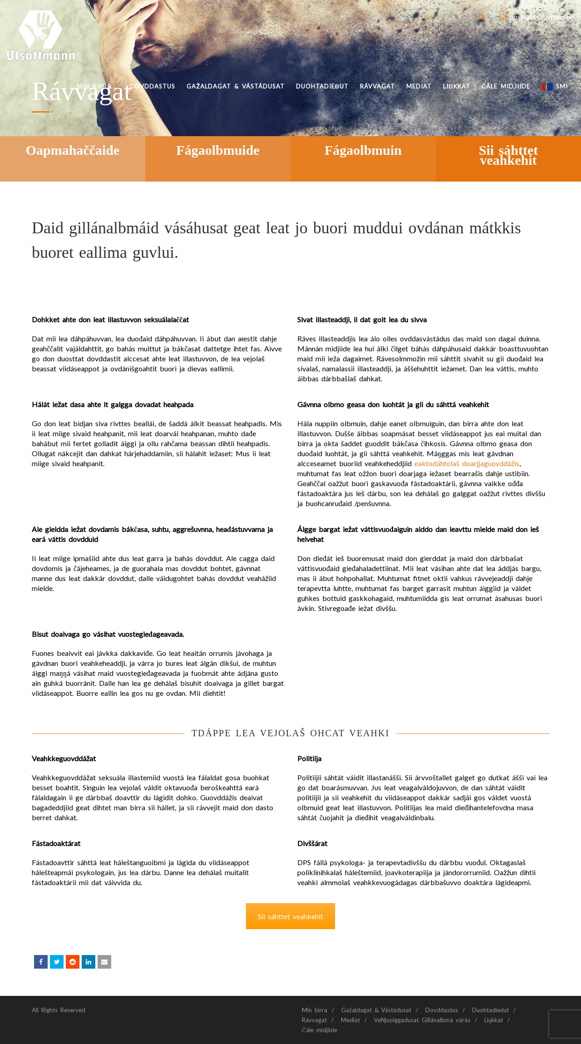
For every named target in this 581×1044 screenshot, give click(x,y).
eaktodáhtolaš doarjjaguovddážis (466, 463)
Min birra (97, 86)
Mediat (419, 86)
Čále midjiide (506, 86)
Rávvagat (377, 86)
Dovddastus (152, 86)
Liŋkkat (456, 86)
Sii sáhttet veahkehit (290, 916)
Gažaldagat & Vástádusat (236, 86)
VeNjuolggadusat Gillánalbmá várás (422, 1020)
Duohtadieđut (322, 86)
